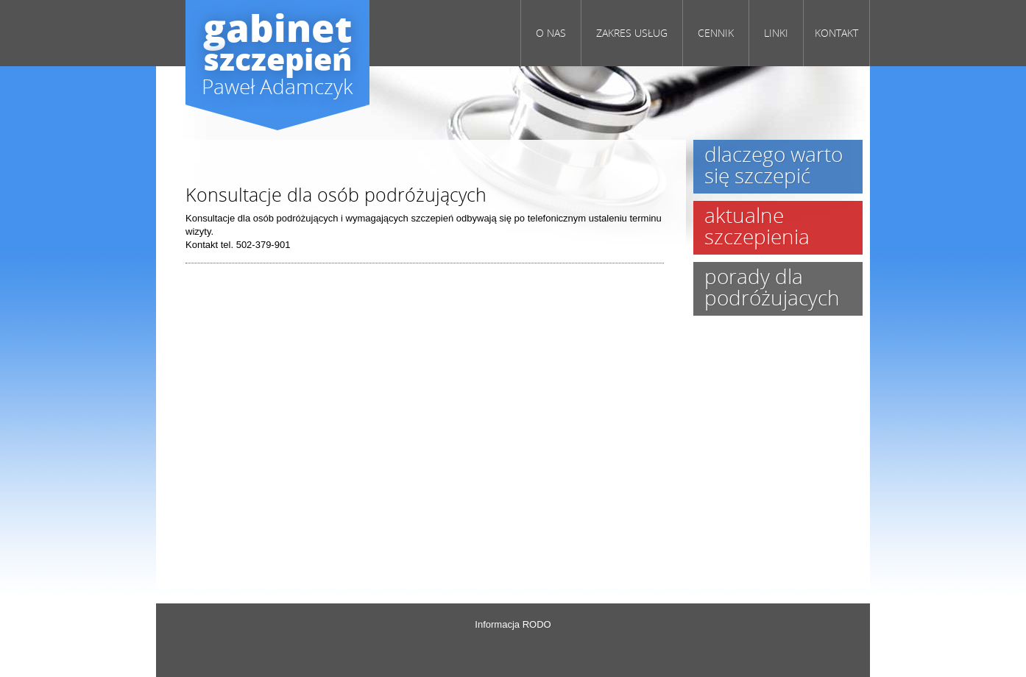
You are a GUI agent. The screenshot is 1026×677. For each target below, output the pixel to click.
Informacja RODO (513, 624)
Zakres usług (632, 33)
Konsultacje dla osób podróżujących (336, 194)
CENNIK (716, 33)
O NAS (551, 33)
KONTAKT (836, 33)
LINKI (776, 33)
